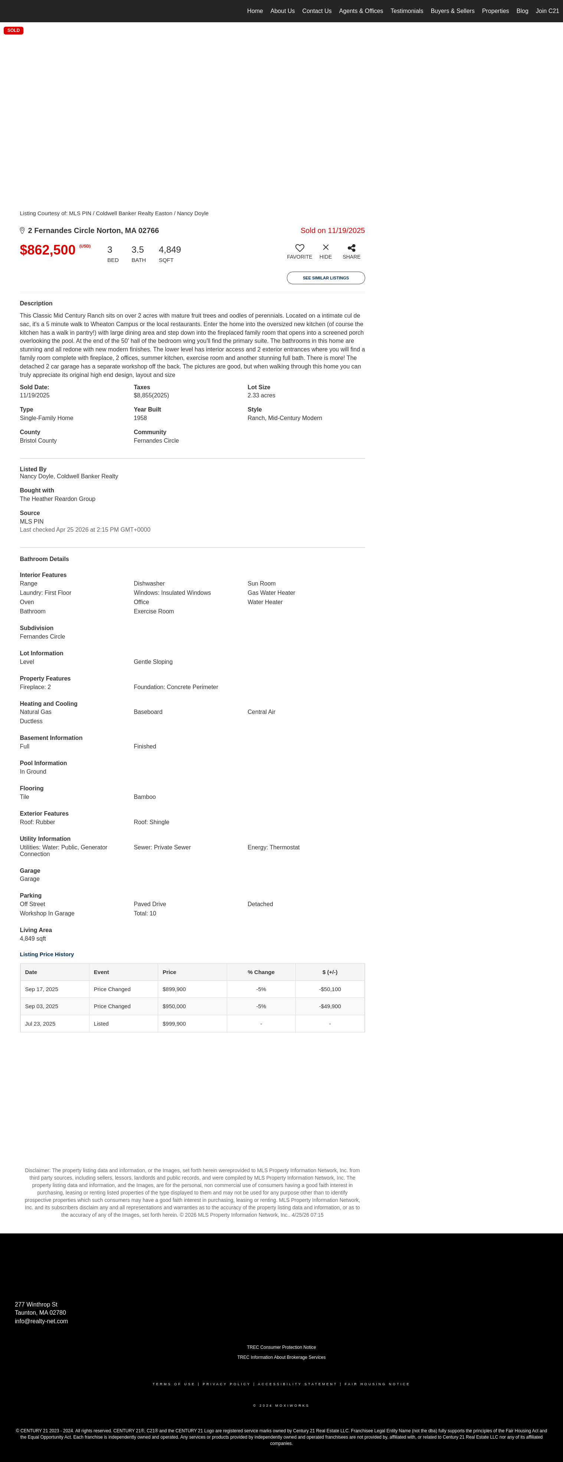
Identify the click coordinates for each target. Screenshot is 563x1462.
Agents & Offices (361, 11)
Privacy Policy (227, 1384)
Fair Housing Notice (377, 1384)
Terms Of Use (174, 1384)
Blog (522, 11)
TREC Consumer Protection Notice (281, 1347)
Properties (495, 11)
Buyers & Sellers (453, 11)
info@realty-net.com (41, 1321)
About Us (283, 11)
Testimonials (407, 11)
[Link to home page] (9, 11)
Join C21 (547, 11)
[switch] (300, 254)
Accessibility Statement (297, 1384)
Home (255, 11)
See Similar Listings (326, 278)
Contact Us (317, 11)
